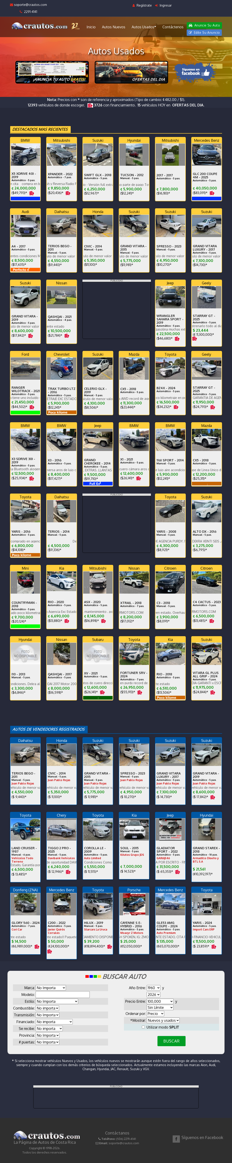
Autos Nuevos (113, 27)
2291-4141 (28, 12)
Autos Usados (144, 26)
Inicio (91, 27)
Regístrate (142, 5)
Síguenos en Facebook (202, 1137)
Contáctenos (173, 27)
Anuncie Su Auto (204, 25)
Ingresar (163, 5)
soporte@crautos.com (28, 5)
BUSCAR (171, 1040)
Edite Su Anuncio (204, 32)
